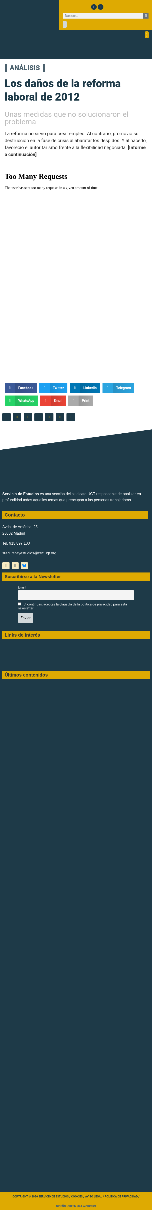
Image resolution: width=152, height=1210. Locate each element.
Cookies (77, 1196)
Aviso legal (93, 1196)
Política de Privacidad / (122, 1196)
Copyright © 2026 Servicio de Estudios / (42, 1196)
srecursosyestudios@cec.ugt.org (29, 553)
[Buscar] (146, 16)
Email (22, 587)
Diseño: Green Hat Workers (76, 1206)
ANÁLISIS (22, 68)
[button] (65, 24)
